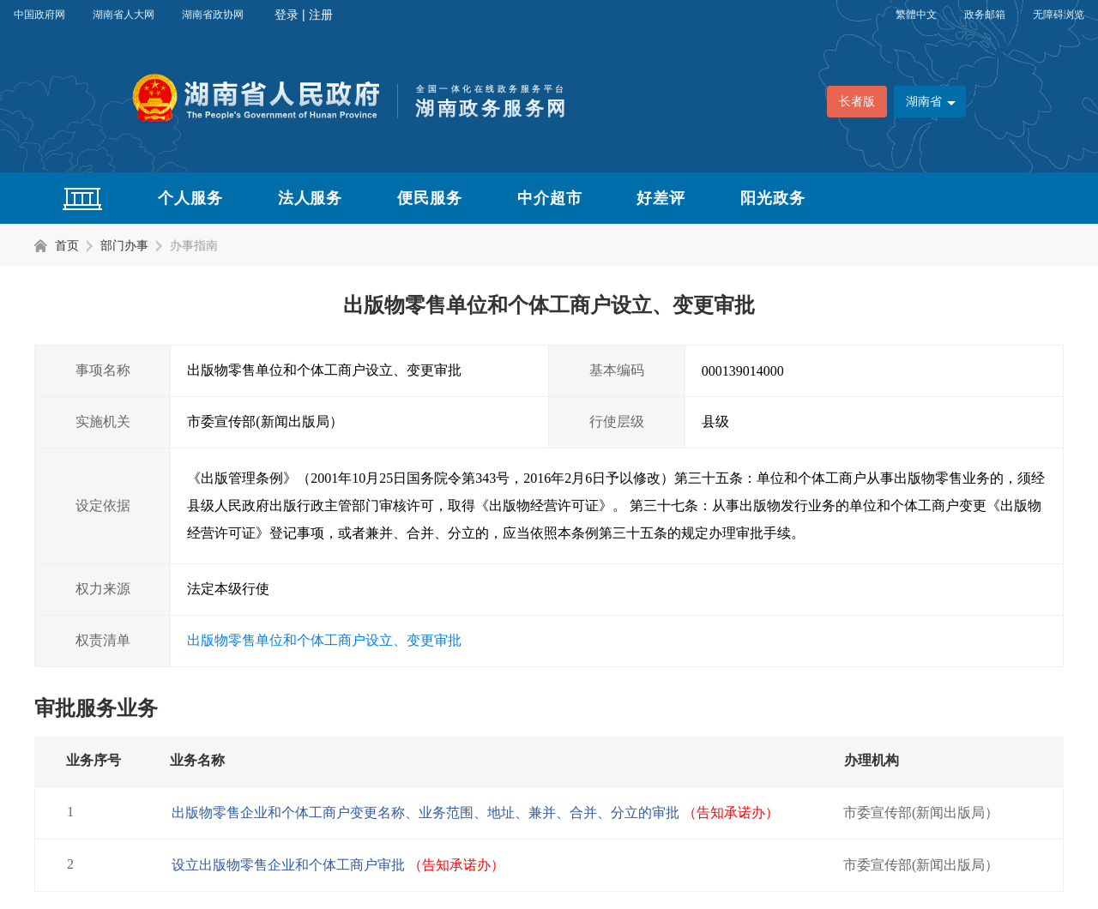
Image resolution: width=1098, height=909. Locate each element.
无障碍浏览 (1058, 15)
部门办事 (124, 245)
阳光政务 (772, 198)
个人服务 (190, 198)
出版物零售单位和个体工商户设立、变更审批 (324, 640)
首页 (67, 245)
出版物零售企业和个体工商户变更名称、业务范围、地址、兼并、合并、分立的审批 (475, 812)
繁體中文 (916, 15)
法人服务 (310, 198)
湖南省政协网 (213, 15)
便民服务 (429, 198)
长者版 (857, 101)
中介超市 (549, 198)
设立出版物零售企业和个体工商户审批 (338, 865)
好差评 (660, 198)
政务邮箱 (984, 15)
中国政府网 (39, 15)
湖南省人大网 (123, 15)
